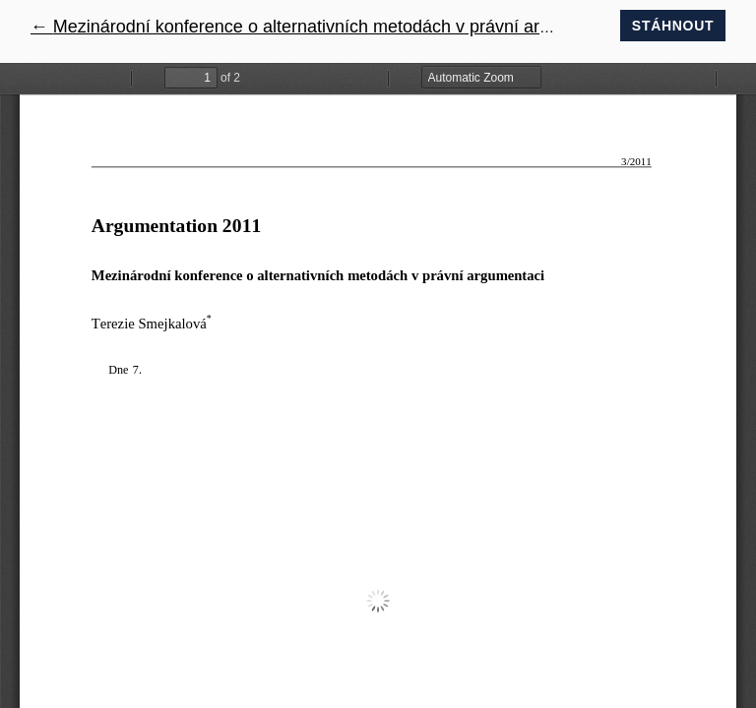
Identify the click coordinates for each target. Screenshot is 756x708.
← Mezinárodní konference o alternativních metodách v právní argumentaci (326, 26)
